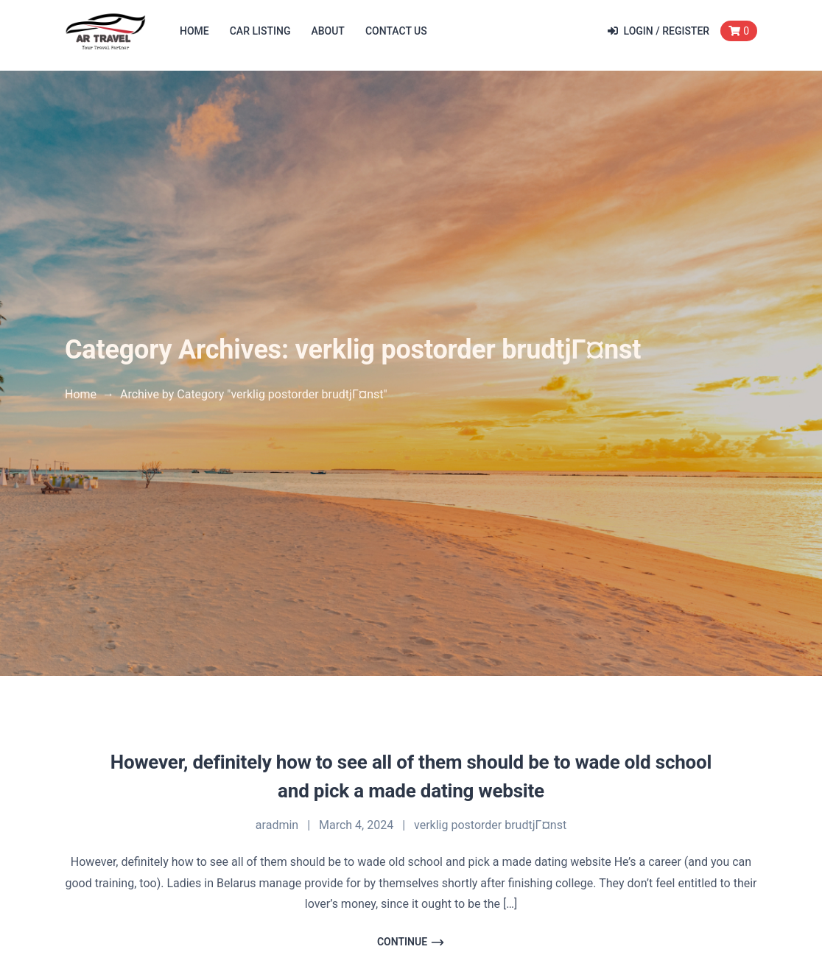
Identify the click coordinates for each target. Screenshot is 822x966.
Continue (411, 942)
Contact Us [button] (396, 31)
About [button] (327, 31)
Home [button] (194, 31)
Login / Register (659, 31)
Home (80, 394)
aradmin (277, 825)
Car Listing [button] (260, 31)
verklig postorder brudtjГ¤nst (490, 825)
